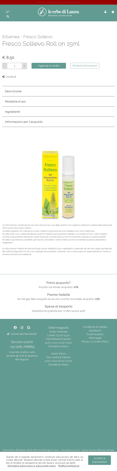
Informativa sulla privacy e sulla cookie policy (32, 465)
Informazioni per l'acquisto (24, 121)
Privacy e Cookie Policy (95, 341)
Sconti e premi (95, 334)
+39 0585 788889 (22, 347)
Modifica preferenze (69, 465)
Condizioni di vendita (95, 326)
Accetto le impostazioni (99, 460)
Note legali (95, 337)
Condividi (9, 76)
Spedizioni (95, 330)
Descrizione (13, 91)
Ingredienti (12, 111)
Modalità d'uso (15, 101)
